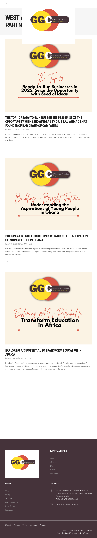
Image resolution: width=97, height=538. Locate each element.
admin (9, 129)
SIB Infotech (87, 533)
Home (52, 458)
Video (7, 491)
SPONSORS (9, 498)
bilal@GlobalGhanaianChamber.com (67, 504)
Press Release (10, 506)
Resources (9, 510)
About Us (53, 462)
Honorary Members (12, 502)
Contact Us (54, 474)
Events (52, 470)
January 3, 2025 (19, 129)
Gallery (7, 495)
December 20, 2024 (20, 358)
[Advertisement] (48, 415)
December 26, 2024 (20, 244)
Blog (28, 129)
